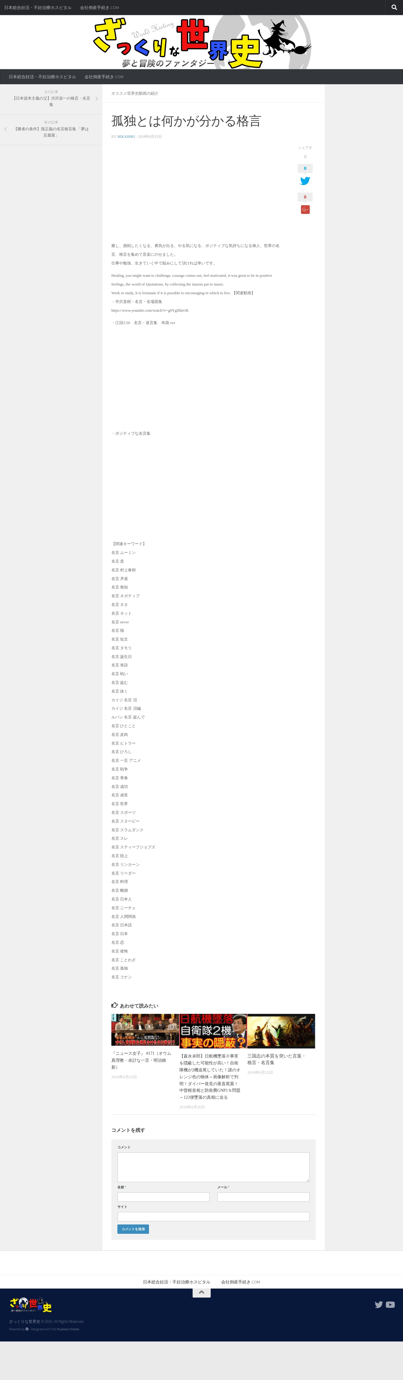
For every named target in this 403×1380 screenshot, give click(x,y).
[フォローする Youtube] (390, 1310)
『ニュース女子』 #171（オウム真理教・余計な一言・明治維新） (141, 1060)
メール (223, 1192)
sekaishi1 (126, 136)
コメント (124, 1152)
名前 (121, 1192)
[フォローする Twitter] (379, 1310)
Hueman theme (68, 1334)
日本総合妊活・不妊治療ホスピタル (38, 7)
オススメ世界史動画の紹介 (136, 93)
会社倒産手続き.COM (99, 7)
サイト (122, 1212)
